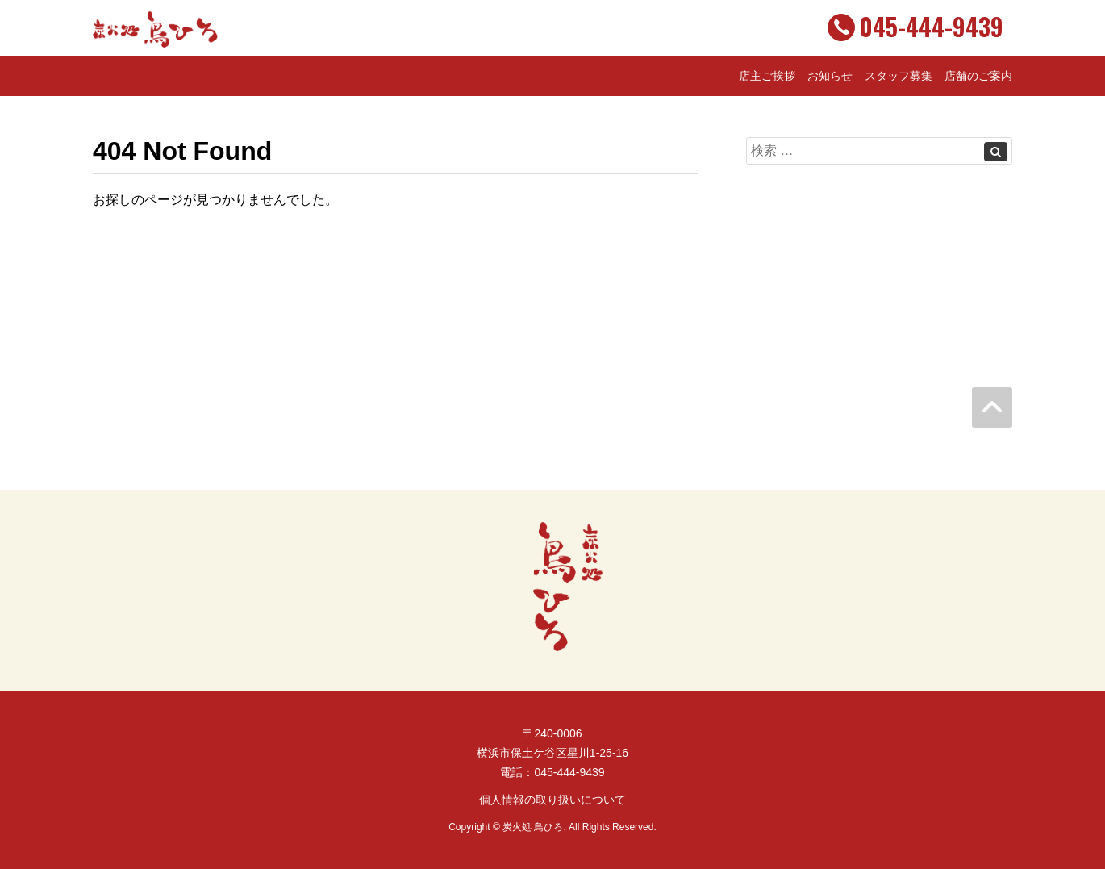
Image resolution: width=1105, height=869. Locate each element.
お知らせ (830, 75)
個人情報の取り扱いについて (552, 799)
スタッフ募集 (898, 75)
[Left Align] (995, 151)
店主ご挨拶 (767, 75)
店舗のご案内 (978, 75)
